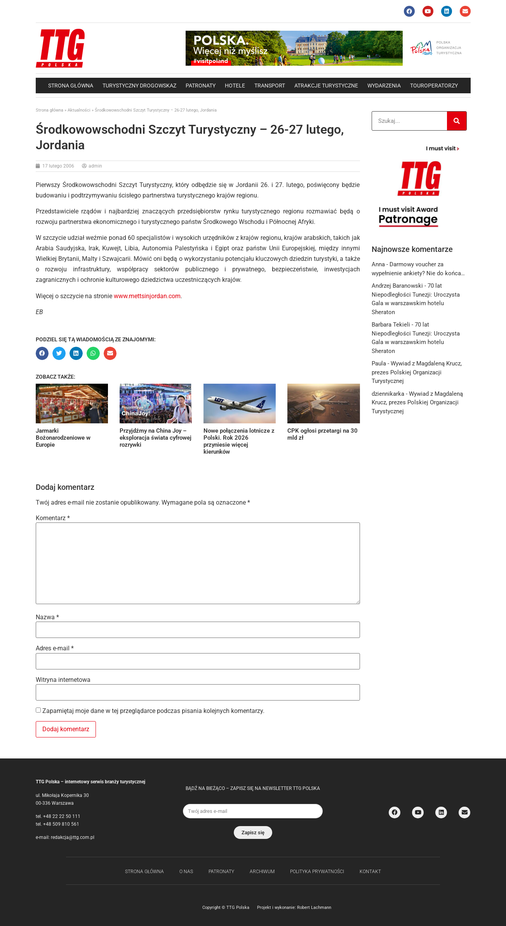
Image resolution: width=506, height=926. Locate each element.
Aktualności (79, 110)
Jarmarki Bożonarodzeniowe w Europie (63, 437)
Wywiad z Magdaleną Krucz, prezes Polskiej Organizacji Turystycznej (417, 372)
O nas (186, 871)
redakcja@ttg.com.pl (72, 837)
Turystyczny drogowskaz (139, 85)
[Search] (456, 121)
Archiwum (262, 871)
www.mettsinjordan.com (147, 296)
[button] (42, 353)
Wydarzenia (384, 85)
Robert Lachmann (314, 907)
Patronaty (201, 85)
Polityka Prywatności (317, 871)
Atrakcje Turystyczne (326, 85)
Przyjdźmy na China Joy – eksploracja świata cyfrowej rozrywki (155, 437)
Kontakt (370, 871)
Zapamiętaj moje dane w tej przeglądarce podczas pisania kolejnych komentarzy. (153, 711)
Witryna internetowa (63, 680)
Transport (269, 85)
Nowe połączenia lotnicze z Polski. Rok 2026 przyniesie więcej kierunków (239, 441)
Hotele (235, 85)
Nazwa (47, 617)
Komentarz (53, 518)
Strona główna (70, 85)
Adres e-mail (55, 648)
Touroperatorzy (434, 85)
